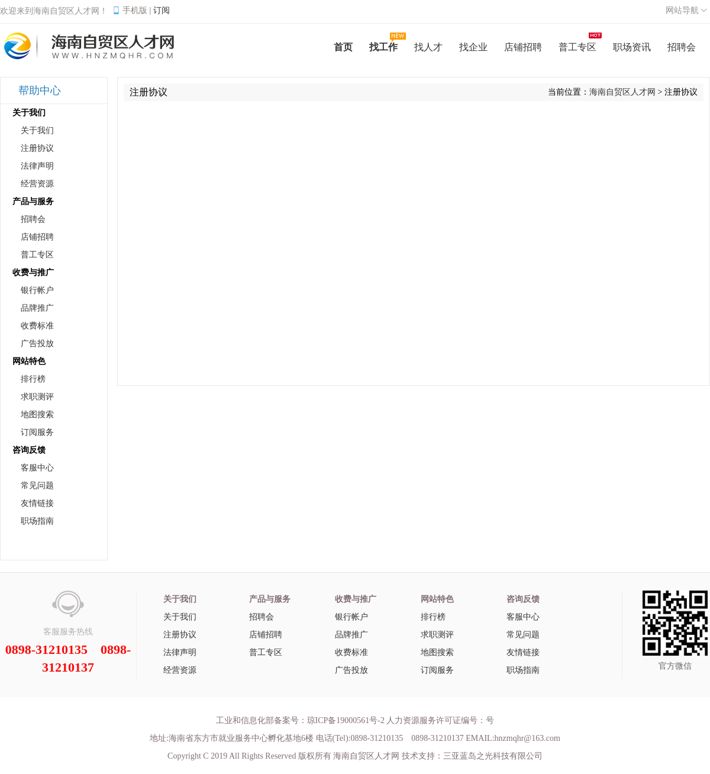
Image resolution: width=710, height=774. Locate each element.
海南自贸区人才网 (622, 92)
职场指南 (37, 521)
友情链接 (37, 503)
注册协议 (37, 148)
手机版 (134, 10)
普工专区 (37, 254)
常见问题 (37, 485)
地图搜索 (37, 414)
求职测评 (37, 396)
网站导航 (682, 10)
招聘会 (33, 219)
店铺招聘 (37, 237)
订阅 (161, 10)
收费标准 (37, 325)
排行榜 (33, 379)
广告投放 (37, 343)
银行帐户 (37, 290)
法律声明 (37, 166)
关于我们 (37, 130)
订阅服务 (37, 432)
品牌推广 (37, 308)
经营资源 (37, 183)
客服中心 (37, 467)
